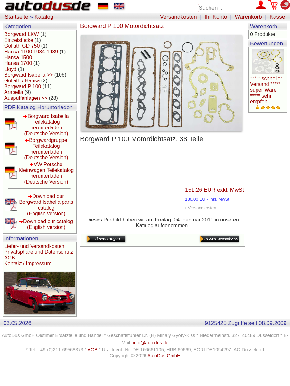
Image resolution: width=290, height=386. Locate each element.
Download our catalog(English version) (48, 224)
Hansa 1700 (18, 63)
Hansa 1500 (18, 57)
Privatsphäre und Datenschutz (38, 252)
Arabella (13, 92)
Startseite (16, 17)
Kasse (277, 17)
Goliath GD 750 (22, 46)
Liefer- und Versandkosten (34, 246)
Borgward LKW (21, 34)
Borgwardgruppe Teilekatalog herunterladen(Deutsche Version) (46, 148)
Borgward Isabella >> (28, 75)
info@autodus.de (150, 342)
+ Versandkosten (200, 207)
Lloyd (10, 69)
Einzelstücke (18, 40)
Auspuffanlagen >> (25, 98)
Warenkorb (248, 17)
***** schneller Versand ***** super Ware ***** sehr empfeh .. (266, 90)
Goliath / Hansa (22, 80)
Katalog (43, 17)
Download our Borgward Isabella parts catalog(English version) (46, 204)
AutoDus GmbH (164, 355)
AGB (9, 257)
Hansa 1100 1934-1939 (31, 51)
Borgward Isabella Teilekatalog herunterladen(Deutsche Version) (46, 124)
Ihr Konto (215, 17)
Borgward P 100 (22, 86)
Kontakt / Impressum (27, 263)
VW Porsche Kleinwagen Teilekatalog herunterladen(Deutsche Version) (46, 173)
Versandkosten (178, 17)
